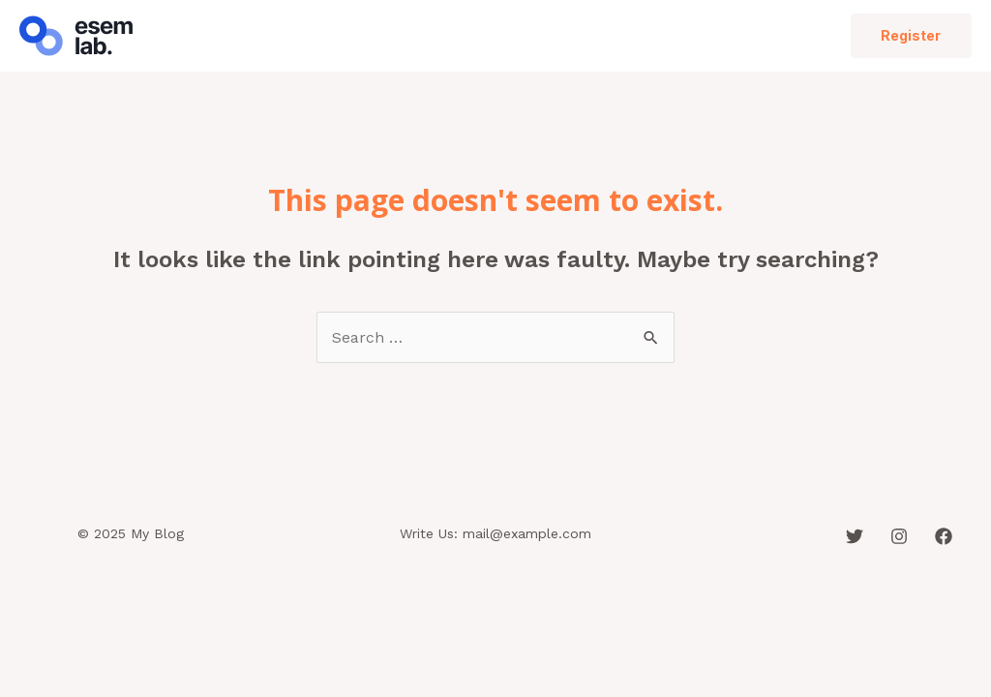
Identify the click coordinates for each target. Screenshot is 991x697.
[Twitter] (854, 536)
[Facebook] (943, 536)
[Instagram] (899, 536)
